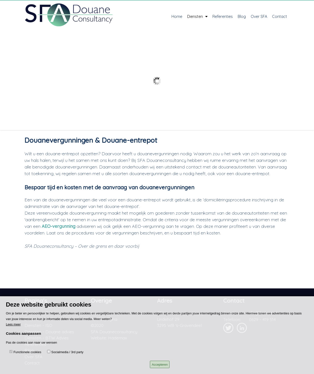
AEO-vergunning (58, 226)
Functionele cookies (27, 352)
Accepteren (160, 364)
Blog (242, 16)
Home (176, 16)
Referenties (222, 16)
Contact (279, 16)
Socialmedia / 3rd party (67, 352)
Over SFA (259, 16)
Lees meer (13, 324)
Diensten (197, 16)
